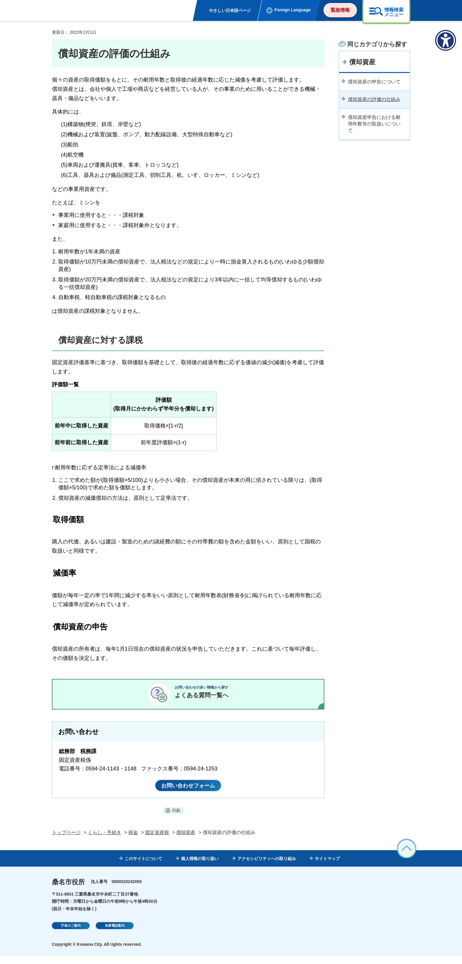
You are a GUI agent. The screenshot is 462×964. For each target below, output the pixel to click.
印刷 (176, 818)
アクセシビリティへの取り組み (266, 866)
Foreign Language (292, 9)
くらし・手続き (104, 840)
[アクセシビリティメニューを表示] (445, 40)
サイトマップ (327, 866)
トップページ (66, 840)
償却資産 (362, 62)
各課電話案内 (114, 934)
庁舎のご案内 (70, 934)
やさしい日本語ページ (230, 10)
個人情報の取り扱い (200, 866)
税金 (133, 840)
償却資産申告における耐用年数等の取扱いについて (374, 124)
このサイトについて (143, 866)
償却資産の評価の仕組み (374, 99)
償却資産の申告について (374, 81)
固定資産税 (157, 840)
